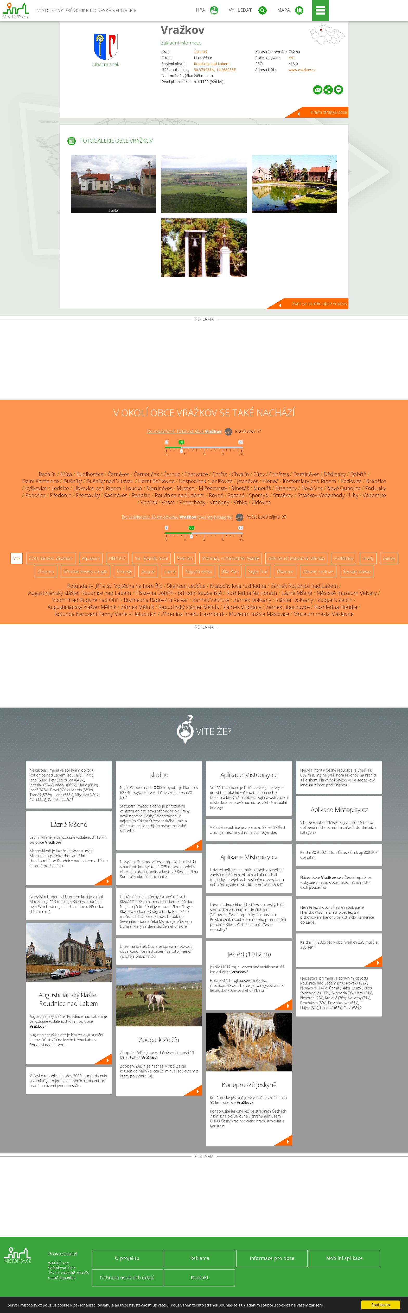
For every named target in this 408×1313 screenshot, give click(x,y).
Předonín (61, 495)
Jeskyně (148, 571)
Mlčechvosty (213, 488)
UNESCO (117, 558)
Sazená (236, 495)
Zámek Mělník (137, 606)
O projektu (127, 1258)
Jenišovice (222, 481)
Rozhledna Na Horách (251, 592)
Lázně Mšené (297, 592)
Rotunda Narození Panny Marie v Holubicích (106, 613)
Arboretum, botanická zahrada (296, 558)
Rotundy (124, 571)
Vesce (168, 502)
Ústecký (200, 51)
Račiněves (115, 495)
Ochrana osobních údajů (127, 1277)
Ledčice (60, 488)
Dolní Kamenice (40, 481)
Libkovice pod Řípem (97, 488)
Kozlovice (351, 481)
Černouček (146, 474)
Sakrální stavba (357, 571)
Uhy (353, 495)
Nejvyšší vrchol (198, 571)
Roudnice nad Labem (212, 63)
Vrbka (240, 502)
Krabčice (376, 481)
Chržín (219, 474)
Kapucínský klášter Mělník (188, 606)
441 (292, 57)
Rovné (216, 495)
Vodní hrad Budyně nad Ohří (85, 599)
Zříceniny (45, 571)
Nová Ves (312, 488)
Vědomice (374, 495)
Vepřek (149, 502)
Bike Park (230, 571)
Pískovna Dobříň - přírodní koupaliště (179, 592)
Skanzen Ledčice (186, 585)
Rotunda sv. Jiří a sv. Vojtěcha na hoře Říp (115, 585)
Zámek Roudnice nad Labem (304, 585)
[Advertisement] (204, 360)
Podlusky (375, 488)
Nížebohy (286, 488)
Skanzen (185, 558)
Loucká (134, 488)
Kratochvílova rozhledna (238, 585)
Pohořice (35, 495)
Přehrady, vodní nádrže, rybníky (230, 558)
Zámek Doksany (252, 599)
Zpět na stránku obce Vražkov (319, 303)
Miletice (185, 488)
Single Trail (257, 571)
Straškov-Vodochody (321, 495)
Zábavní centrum (318, 571)
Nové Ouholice (344, 488)
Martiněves (159, 488)
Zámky (389, 558)
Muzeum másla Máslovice (259, 613)
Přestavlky (88, 495)
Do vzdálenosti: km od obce (184, 431)
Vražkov (183, 29)
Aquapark (91, 558)
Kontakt (200, 1277)
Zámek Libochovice (288, 606)
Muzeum (285, 571)
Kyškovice (36, 488)
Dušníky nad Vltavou (110, 481)
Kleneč (270, 481)
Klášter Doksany (294, 599)
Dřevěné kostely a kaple (85, 571)
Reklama (199, 1258)
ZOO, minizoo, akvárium (51, 558)
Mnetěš (240, 488)
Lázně (170, 571)
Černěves (118, 474)
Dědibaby (335, 474)
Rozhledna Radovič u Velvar (156, 599)
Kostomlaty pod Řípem (309, 481)
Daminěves (306, 474)
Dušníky (72, 481)
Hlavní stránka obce (329, 112)
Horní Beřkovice (156, 481)
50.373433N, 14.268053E (215, 69)
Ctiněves (279, 474)
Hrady (368, 558)
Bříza (66, 474)
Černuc (171, 474)
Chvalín (240, 474)
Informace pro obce (272, 1258)
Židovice (261, 502)
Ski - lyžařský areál (151, 558)
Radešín (141, 495)
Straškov (283, 495)
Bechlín (47, 474)
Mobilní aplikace (344, 1258)
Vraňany (219, 502)
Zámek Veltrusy (211, 599)
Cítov (259, 474)
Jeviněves (247, 481)
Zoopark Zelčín (335, 599)
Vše (16, 558)
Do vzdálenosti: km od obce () (177, 517)
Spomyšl (259, 495)
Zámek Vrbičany (242, 606)
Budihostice (89, 474)
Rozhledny (343, 558)
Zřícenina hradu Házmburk (193, 613)
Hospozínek (192, 481)
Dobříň (358, 474)
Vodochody (192, 502)
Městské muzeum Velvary (347, 592)
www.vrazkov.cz (302, 69)
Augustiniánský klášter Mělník (82, 606)
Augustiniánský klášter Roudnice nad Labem (79, 592)
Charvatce (196, 474)
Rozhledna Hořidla (335, 606)
